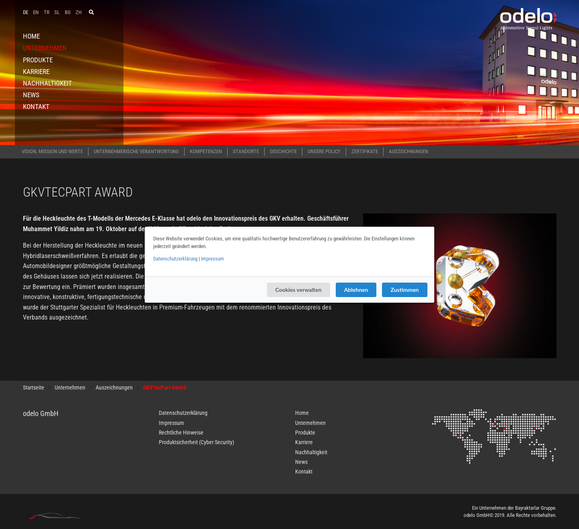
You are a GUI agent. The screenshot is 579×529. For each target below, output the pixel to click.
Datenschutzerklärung (175, 259)
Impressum (212, 259)
